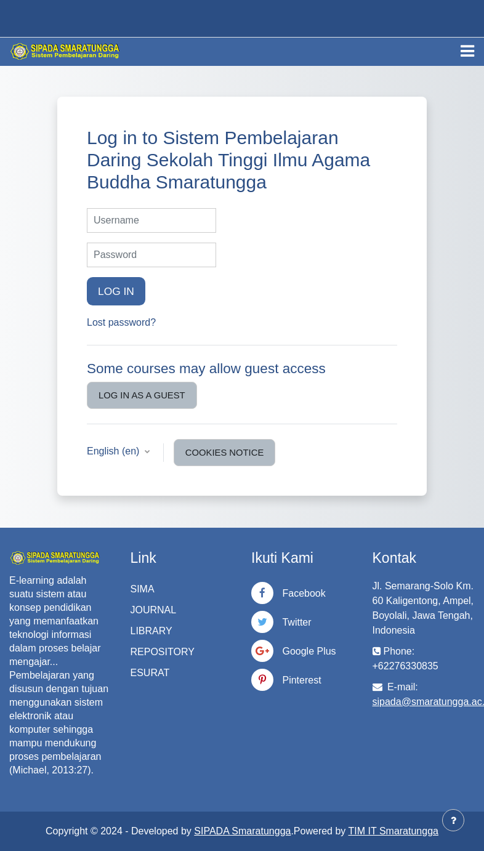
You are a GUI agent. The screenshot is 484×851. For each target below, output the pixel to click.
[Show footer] (453, 820)
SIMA (143, 589)
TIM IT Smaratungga (393, 831)
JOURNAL (154, 610)
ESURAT (150, 672)
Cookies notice (224, 453)
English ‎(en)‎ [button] (114, 451)
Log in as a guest (142, 395)
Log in (116, 291)
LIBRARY (151, 631)
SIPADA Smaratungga (242, 831)
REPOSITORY (163, 652)
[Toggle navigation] (467, 51)
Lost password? (121, 322)
